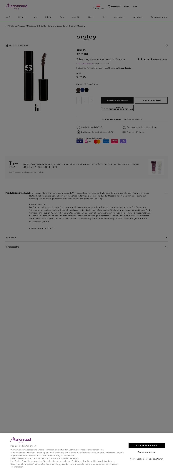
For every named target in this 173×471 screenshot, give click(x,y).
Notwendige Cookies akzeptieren (146, 459)
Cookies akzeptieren (146, 445)
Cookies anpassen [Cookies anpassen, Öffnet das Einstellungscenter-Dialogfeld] (147, 452)
